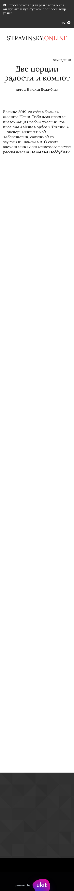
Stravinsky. (37, 38)
